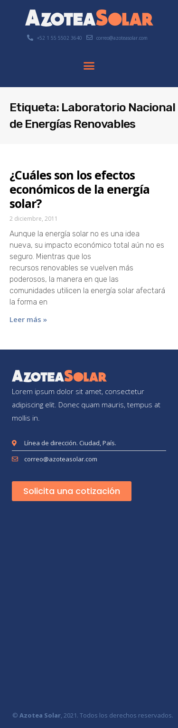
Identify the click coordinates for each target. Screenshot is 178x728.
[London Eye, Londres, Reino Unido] (89, 608)
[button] (89, 66)
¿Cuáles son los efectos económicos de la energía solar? (79, 189)
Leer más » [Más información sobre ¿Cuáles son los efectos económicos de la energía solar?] (28, 319)
